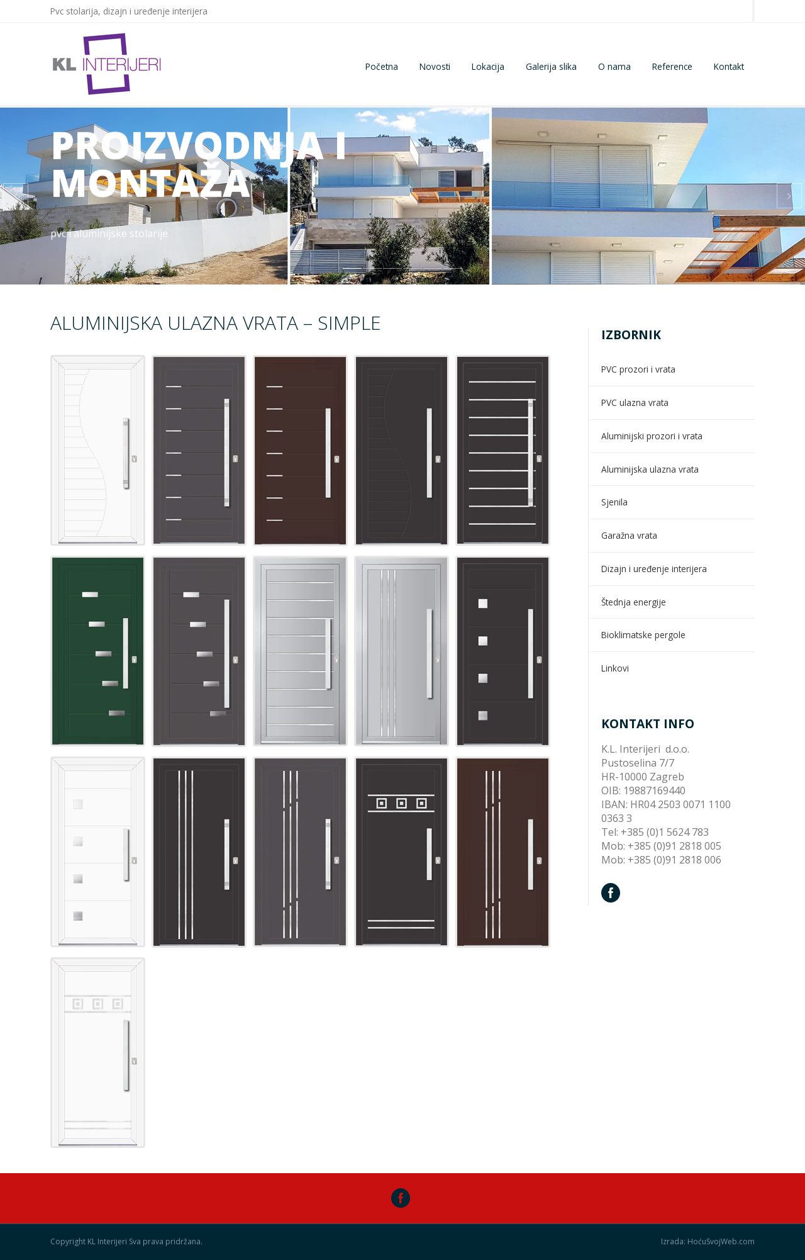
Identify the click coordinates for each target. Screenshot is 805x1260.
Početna (381, 66)
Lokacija (488, 66)
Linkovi (615, 668)
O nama (614, 66)
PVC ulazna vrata (635, 402)
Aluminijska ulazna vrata (650, 469)
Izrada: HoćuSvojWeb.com (708, 1242)
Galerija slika (551, 66)
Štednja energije (633, 602)
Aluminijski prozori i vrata (651, 436)
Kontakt (729, 66)
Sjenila (614, 502)
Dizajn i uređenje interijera (654, 569)
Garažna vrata (629, 535)
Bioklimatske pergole (643, 635)
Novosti (434, 66)
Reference (672, 66)
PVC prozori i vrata (638, 369)
